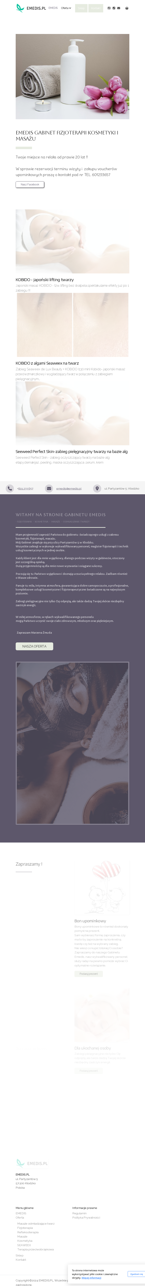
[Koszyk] (126, 8)
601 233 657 (25, 488)
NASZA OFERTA (34, 646)
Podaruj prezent (89, 974)
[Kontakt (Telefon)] (113, 8)
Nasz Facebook (30, 184)
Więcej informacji (55, 1277)
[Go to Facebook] (108, 8)
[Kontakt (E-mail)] (118, 8)
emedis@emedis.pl (68, 488)
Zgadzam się (100, 1274)
